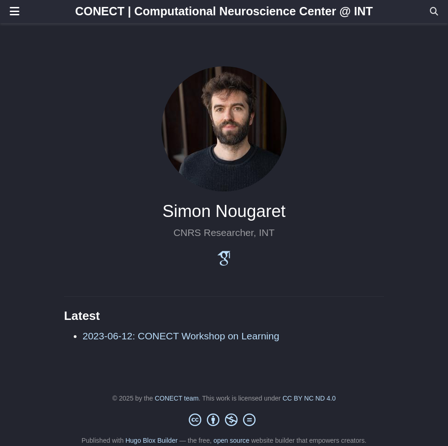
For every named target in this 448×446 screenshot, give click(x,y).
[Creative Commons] (224, 420)
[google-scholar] (224, 262)
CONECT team (176, 398)
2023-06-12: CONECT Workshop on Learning (181, 336)
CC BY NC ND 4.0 (309, 398)
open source (231, 440)
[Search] (434, 11)
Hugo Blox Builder (151, 440)
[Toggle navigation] (14, 11)
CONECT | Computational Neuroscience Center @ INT (224, 11)
